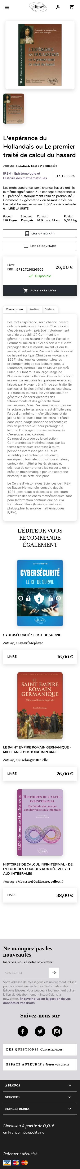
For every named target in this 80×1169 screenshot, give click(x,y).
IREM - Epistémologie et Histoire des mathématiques (25, 175)
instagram (57, 1031)
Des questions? (34, 1049)
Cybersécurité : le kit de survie (32, 635)
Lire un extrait (40, 233)
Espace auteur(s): (37, 1064)
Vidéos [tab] (50, 309)
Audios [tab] (34, 309)
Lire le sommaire (40, 246)
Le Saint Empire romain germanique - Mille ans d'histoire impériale (37, 749)
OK (54, 973)
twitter (40, 1031)
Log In (58, 7)
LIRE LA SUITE (18, 209)
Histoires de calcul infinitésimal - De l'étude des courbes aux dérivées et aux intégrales (37, 869)
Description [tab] (14, 309)
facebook (23, 1031)
